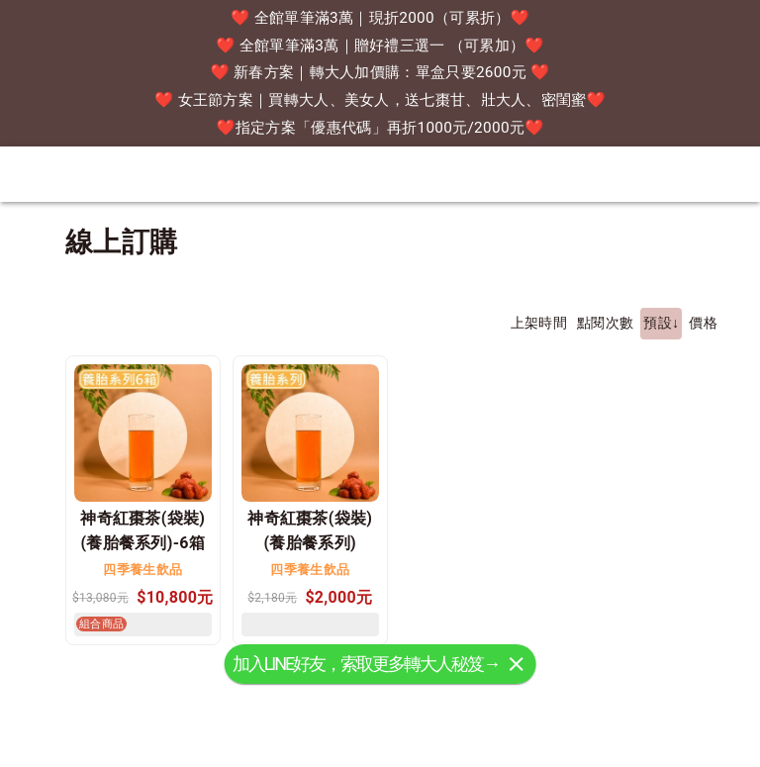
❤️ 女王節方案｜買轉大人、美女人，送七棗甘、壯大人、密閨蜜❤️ (380, 100)
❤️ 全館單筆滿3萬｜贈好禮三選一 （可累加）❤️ (379, 45)
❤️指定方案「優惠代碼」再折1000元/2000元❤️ (379, 128)
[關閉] (515, 688)
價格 (703, 323)
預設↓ (661, 323)
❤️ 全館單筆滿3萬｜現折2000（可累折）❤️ (380, 18)
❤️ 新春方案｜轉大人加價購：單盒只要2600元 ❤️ (380, 72)
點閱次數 (605, 323)
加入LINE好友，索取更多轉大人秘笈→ (366, 687)
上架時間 (539, 323)
